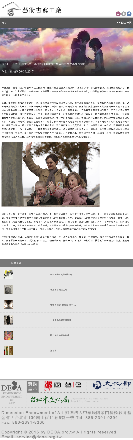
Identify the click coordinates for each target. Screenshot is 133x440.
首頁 (4, 23)
